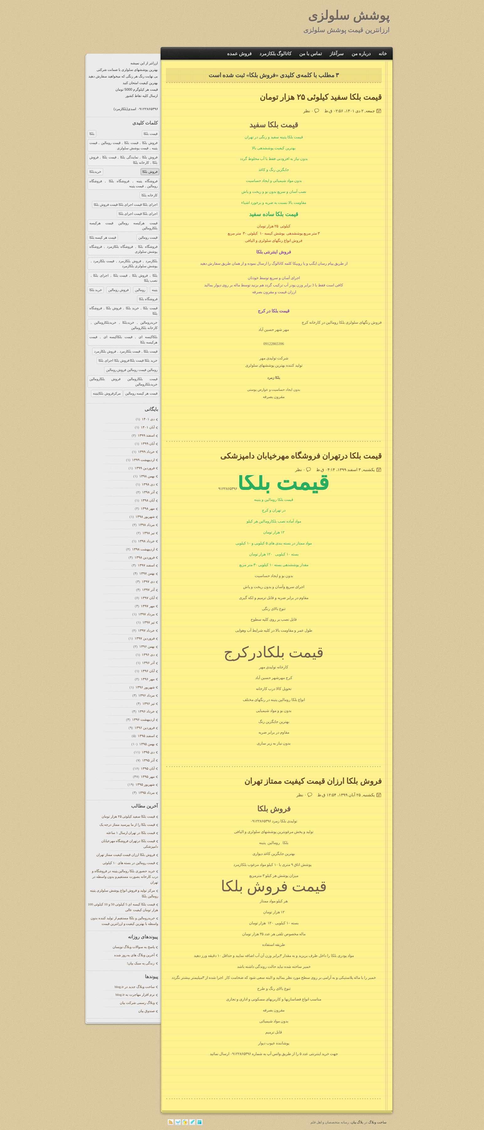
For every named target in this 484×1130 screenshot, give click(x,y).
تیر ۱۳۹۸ (148, 533)
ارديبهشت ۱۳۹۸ (143, 549)
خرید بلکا (95, 290)
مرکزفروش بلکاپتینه (107, 393)
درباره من (361, 53)
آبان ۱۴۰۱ (147, 427)
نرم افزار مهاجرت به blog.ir (134, 994)
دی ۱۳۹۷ (148, 581)
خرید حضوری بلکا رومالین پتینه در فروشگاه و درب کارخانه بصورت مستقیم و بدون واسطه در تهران (125, 876)
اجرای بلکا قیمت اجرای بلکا (138, 213)
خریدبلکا (95, 171)
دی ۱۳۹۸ (148, 484)
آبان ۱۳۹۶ (147, 671)
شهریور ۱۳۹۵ (145, 784)
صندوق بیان (146, 1011)
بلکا (91, 133)
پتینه (154, 290)
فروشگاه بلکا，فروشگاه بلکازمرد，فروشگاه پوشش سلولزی (123, 249)
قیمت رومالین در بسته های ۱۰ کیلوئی (129, 863)
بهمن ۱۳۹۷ (146, 573)
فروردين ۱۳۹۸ (144, 557)
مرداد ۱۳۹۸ (146, 525)
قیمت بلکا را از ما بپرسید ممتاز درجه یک (127, 824)
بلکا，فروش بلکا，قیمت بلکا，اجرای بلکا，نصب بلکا (123, 278)
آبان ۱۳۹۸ (147, 500)
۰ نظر (308, 111)
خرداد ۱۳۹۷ (146, 630)
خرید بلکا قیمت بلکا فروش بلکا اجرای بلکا (127, 360)
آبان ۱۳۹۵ (147, 768)
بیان (353, 1122)
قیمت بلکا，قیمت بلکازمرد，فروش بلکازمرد (125, 351)
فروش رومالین (118, 290)
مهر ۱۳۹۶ (147, 679)
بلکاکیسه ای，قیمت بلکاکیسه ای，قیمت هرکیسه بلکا (123, 339)
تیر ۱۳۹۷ (148, 622)
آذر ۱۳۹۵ (148, 760)
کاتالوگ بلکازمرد (275, 53)
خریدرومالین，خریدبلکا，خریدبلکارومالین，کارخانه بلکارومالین (123, 325)
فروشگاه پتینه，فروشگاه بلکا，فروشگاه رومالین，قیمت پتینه (123, 183)
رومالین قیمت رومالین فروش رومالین (131, 370)
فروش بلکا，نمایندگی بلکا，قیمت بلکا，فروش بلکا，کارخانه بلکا (123, 159)
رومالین (140, 290)
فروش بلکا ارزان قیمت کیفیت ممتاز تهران (125, 855)
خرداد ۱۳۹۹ (146, 452)
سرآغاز (337, 53)
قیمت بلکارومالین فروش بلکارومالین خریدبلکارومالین (123, 381)
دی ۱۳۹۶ (148, 654)
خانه (383, 53)
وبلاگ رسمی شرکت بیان (137, 1003)
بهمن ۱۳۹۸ (146, 476)
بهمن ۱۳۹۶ (146, 646)
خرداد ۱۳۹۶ (146, 711)
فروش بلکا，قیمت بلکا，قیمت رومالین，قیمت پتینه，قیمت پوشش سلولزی (123, 145)
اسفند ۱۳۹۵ (146, 736)
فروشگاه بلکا (148, 299)
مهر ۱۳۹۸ (147, 508)
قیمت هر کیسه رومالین (141, 393)
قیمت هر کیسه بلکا (102, 237)
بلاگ (360, 1122)
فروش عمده (239, 53)
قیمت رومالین (147, 237)
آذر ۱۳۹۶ (148, 663)
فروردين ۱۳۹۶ (144, 727)
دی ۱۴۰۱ (148, 419)
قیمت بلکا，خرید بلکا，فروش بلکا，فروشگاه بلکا (123, 310)
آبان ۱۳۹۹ (147, 443)
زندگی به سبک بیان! (141, 963)
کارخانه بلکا (149, 195)
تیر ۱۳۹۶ (148, 703)
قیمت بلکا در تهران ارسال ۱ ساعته (130, 833)
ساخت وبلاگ (377, 1122)
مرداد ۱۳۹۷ (146, 614)
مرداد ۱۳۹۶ (146, 695)
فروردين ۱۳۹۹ (144, 468)
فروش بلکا (149, 171)
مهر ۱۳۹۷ (147, 606)
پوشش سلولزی (349, 15)
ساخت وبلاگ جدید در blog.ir (134, 987)
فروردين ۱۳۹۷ (144, 638)
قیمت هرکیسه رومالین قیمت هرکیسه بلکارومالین (123, 225)
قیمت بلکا (150, 133)
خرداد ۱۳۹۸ (146, 541)
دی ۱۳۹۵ (148, 752)
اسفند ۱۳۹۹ (146, 435)
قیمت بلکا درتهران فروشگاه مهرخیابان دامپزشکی (300, 456)
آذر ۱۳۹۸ (148, 492)
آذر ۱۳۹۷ (148, 590)
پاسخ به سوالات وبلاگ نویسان (134, 947)
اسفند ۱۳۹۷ (146, 565)
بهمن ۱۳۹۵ (146, 744)
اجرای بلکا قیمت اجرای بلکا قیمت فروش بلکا (125, 204)
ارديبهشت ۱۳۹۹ (143, 460)
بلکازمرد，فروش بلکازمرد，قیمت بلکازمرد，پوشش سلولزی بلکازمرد (123, 263)
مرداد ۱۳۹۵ (146, 792)
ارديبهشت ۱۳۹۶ (143, 719)
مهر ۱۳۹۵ (147, 776)
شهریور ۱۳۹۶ (145, 687)
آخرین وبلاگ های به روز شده (134, 955)
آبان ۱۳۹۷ (147, 598)
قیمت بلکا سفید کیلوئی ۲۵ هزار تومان (128, 816)
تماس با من (310, 53)
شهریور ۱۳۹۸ (145, 516)
